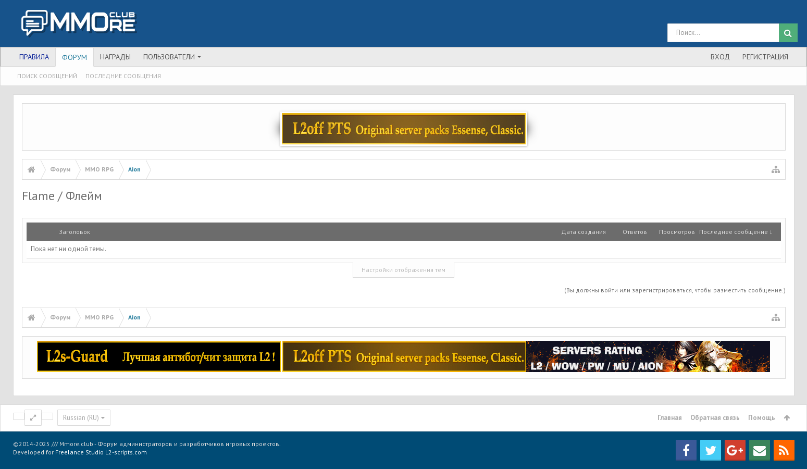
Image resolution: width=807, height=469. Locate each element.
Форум (74, 57)
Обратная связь (715, 417)
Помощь (761, 417)
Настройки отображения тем (403, 270)
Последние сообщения (123, 76)
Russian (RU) (81, 417)
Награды (115, 56)
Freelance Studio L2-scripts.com (101, 452)
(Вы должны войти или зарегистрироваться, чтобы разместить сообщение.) (675, 290)
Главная (669, 417)
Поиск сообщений (47, 76)
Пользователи (169, 56)
